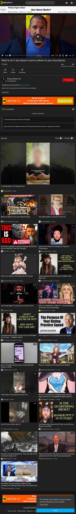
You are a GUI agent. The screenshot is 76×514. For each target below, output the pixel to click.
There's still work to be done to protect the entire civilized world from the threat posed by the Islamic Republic (57, 456)
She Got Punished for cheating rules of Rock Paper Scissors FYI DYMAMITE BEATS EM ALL (55, 396)
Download (22, 70)
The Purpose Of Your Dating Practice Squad (55, 335)
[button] (66, 3)
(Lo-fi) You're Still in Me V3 (11, 424)
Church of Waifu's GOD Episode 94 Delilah (54, 365)
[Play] (3, 55)
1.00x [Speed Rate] (56, 55)
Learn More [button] (44, 504)
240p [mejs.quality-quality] (70, 55)
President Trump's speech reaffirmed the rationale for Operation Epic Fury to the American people (19, 485)
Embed (13, 70)
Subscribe (68, 80)
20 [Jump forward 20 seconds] (63, 55)
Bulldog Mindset (14, 79)
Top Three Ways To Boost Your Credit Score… (18, 306)
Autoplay (67, 138)
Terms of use (12, 511)
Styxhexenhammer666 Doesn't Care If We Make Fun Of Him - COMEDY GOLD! (18, 336)
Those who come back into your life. (14, 395)
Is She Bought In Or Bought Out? (13, 186)
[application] (38, 36)
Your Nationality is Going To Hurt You (52, 217)
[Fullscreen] (73, 55)
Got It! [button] (55, 510)
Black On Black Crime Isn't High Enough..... (16, 217)
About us (30, 511)
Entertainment (25, 85)
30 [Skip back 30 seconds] (59, 55)
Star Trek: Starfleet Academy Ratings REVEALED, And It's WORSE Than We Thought (19, 247)
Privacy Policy (21, 511)
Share (5, 70)
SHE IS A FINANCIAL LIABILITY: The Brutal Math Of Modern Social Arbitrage (56, 307)
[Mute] (66, 55)
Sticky (57, 138)
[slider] (29, 55)
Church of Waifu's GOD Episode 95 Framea (17, 276)
